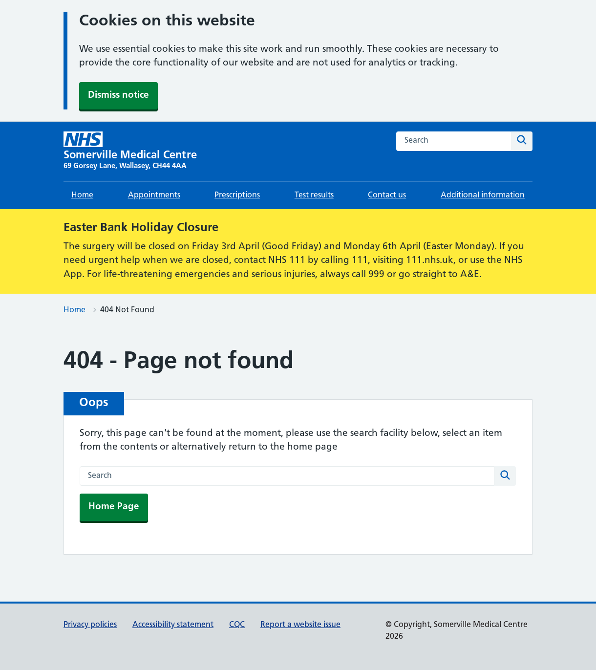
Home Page (113, 507)
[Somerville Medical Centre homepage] (130, 151)
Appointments (154, 195)
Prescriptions (237, 195)
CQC (237, 625)
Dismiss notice (118, 95)
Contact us (387, 195)
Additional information (483, 195)
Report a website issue (300, 625)
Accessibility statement (172, 625)
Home (82, 195)
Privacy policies (90, 625)
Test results (314, 195)
